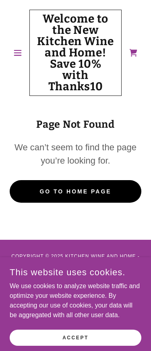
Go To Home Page (75, 191)
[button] (19, 53)
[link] (75, 53)
